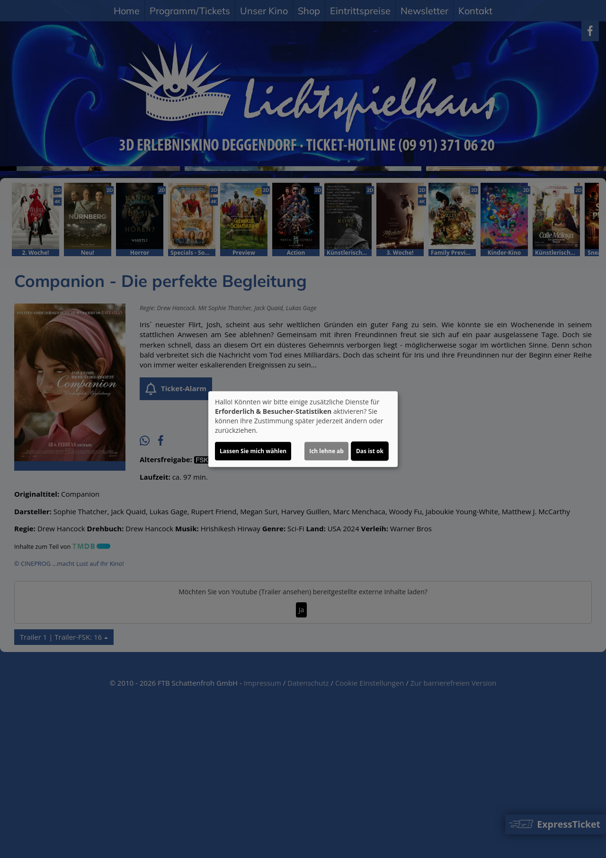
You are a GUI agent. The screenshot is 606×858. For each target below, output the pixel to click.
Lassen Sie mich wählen (253, 451)
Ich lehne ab (326, 451)
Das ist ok (369, 451)
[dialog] (303, 429)
